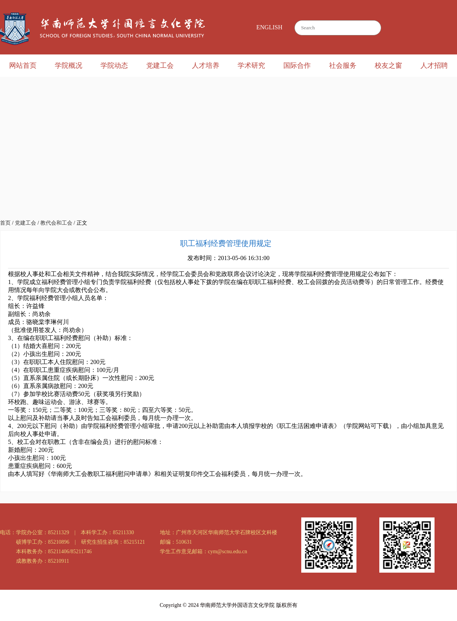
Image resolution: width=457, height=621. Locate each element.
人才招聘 (434, 65)
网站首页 (23, 65)
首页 (5, 223)
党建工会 (160, 65)
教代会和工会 (56, 223)
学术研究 (251, 65)
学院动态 (114, 65)
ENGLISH (269, 27)
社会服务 (342, 65)
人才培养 (205, 65)
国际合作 (297, 65)
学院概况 (68, 65)
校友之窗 (388, 65)
